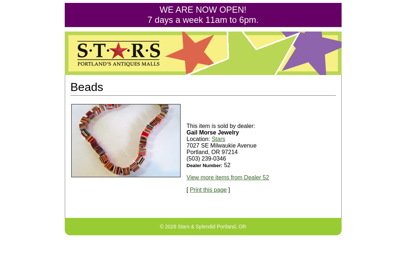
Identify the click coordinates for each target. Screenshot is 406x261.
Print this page (208, 190)
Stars (218, 139)
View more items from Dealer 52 (228, 177)
